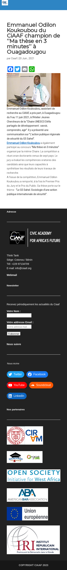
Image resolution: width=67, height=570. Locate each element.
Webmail (12, 275)
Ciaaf (14, 58)
